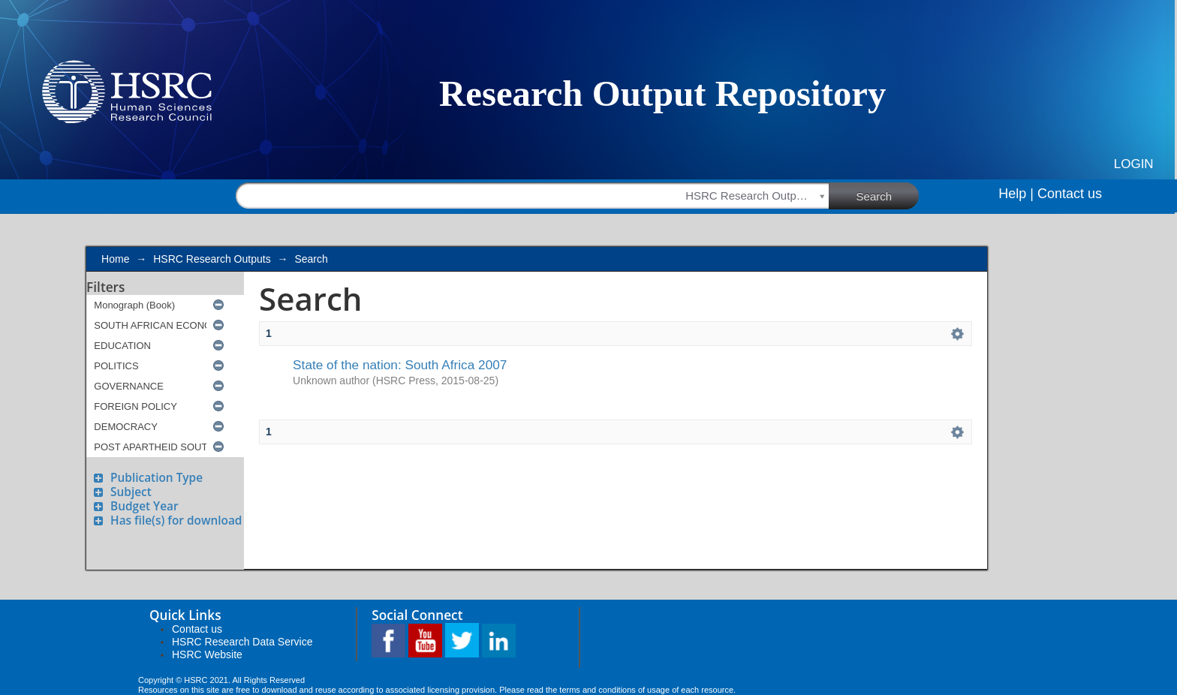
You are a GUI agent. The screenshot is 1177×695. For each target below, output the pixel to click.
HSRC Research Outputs (211, 259)
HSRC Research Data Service (242, 642)
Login (1134, 164)
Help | (1016, 193)
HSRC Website (207, 654)
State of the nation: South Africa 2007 (400, 364)
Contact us (1069, 193)
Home (115, 259)
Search (888, 195)
